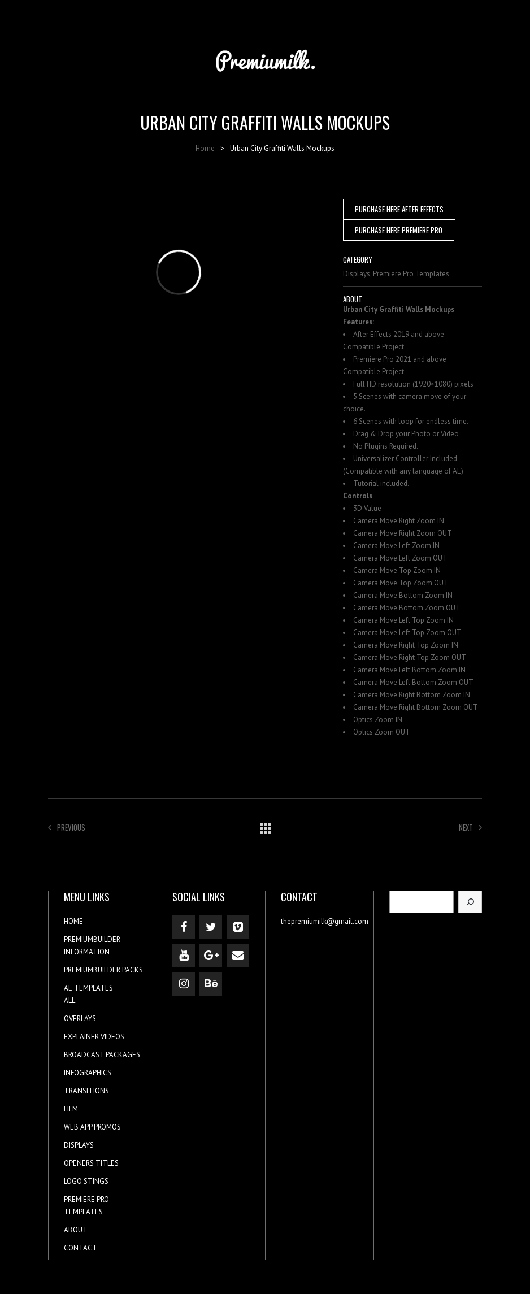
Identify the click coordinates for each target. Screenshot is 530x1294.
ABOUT (76, 1230)
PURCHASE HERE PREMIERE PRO (398, 230)
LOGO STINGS (86, 1181)
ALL (69, 1000)
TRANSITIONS (86, 1091)
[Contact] (238, 955)
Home (205, 148)
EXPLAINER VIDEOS (94, 1036)
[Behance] (210, 984)
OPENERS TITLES (91, 1163)
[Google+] (210, 955)
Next (470, 827)
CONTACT (80, 1248)
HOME (73, 921)
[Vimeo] (238, 927)
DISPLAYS (79, 1145)
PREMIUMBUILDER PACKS (103, 970)
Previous (66, 827)
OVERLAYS (80, 1018)
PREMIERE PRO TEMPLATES (86, 1206)
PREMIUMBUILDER (92, 939)
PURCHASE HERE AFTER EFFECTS (399, 209)
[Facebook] (183, 927)
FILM (71, 1109)
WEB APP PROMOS (92, 1127)
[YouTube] (183, 955)
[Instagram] (183, 984)
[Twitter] (210, 927)
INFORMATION (87, 952)
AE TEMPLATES (88, 988)
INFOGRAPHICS (87, 1073)
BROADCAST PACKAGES (102, 1054)
